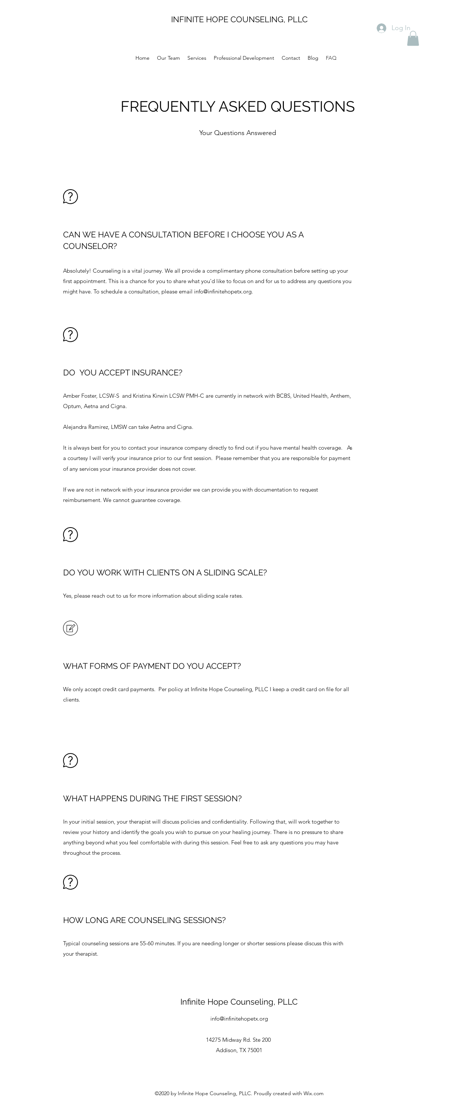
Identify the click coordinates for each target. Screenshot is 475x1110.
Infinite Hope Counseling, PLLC (239, 1001)
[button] (413, 38)
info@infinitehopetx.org (223, 291)
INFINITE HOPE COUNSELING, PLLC (239, 19)
